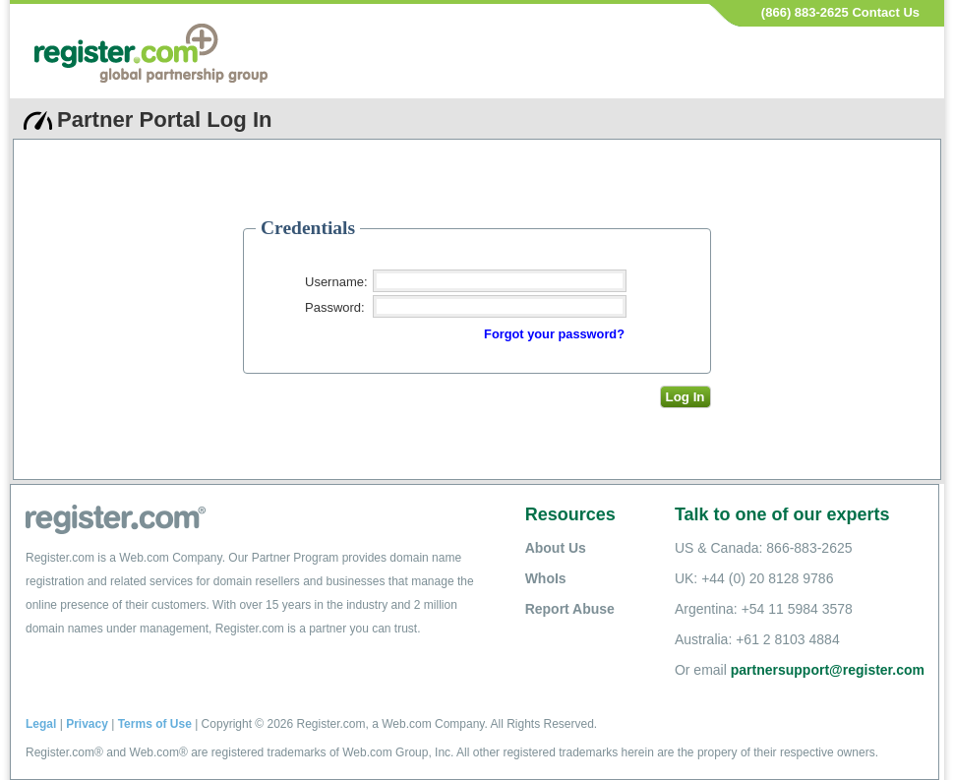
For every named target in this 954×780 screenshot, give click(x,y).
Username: (336, 281)
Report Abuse (570, 609)
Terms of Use (155, 724)
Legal (41, 724)
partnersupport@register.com (827, 670)
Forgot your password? (554, 334)
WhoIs (545, 578)
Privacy (87, 724)
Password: (335, 307)
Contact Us (886, 12)
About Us (555, 548)
